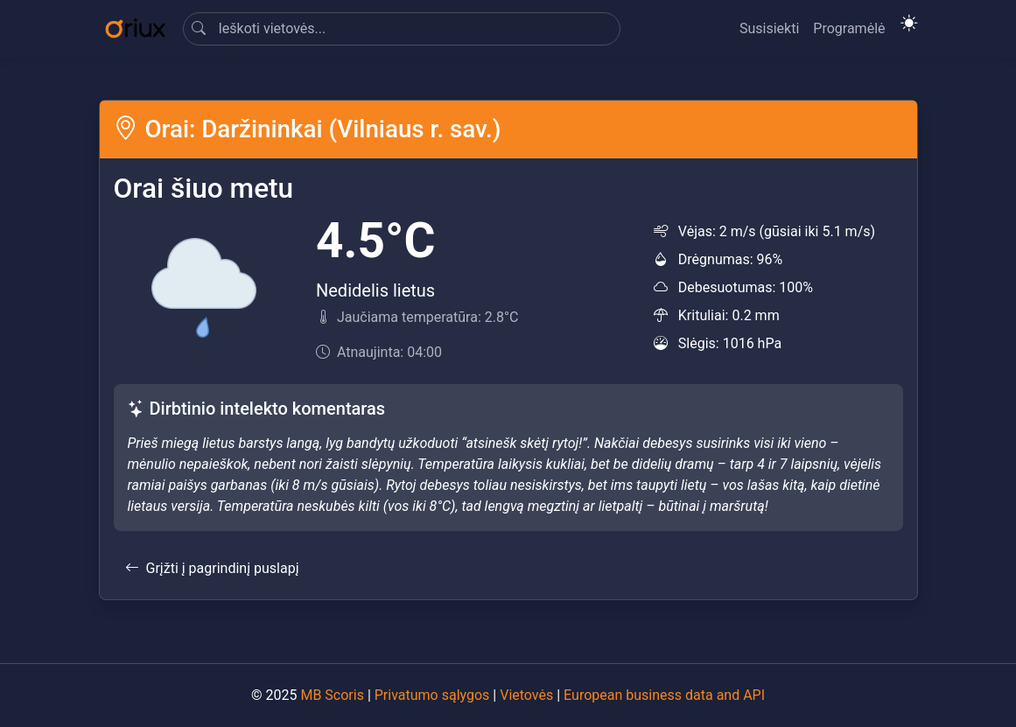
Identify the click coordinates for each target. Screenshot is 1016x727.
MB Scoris (331, 695)
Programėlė (849, 28)
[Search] (401, 28)
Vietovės (526, 695)
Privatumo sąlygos (432, 695)
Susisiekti (769, 28)
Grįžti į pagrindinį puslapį (212, 568)
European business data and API (664, 695)
